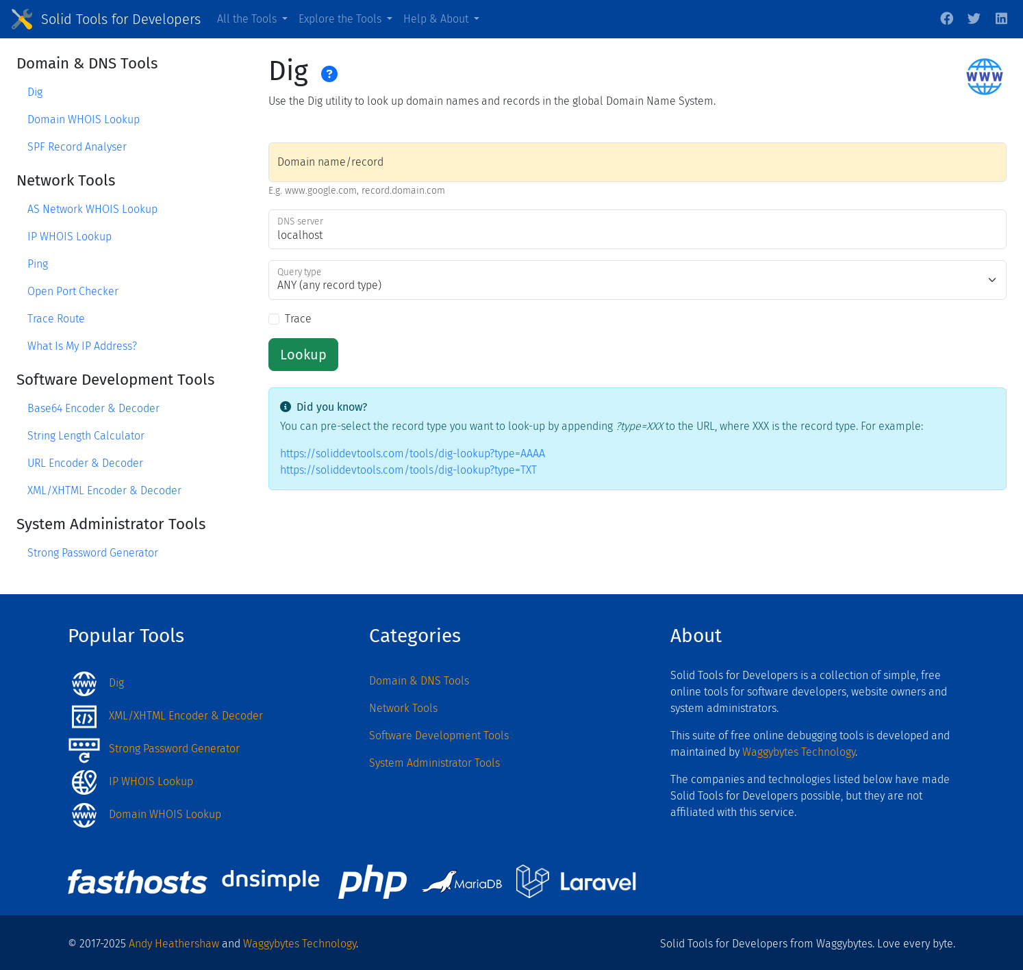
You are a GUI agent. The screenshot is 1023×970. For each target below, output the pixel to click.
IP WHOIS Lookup (69, 236)
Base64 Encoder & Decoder (93, 408)
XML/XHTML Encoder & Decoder (104, 490)
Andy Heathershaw (174, 943)
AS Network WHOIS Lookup (92, 209)
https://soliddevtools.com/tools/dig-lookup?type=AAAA (412, 453)
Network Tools (403, 708)
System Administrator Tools (434, 762)
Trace (298, 318)
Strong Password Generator (92, 552)
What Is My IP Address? (82, 346)
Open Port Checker (72, 291)
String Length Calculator (85, 435)
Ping (37, 263)
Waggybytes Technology (798, 751)
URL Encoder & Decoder (85, 463)
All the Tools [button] (248, 18)
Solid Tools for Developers (121, 19)
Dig (34, 92)
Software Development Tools (439, 735)
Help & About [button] (437, 18)
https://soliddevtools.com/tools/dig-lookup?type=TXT (408, 469)
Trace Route (56, 318)
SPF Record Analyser (77, 146)
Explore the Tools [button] (341, 18)
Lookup (303, 354)
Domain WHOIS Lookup (83, 119)
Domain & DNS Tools (419, 680)
